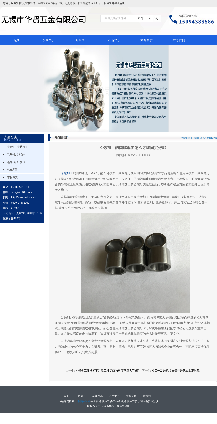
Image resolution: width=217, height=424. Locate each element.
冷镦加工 (67, 173)
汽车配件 (13, 169)
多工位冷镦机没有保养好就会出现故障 (176, 370)
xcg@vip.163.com (21, 192)
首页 (16, 40)
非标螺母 (13, 177)
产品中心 (114, 40)
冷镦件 (74, 3)
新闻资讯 (81, 40)
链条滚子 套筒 (16, 162)
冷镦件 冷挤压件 (18, 147)
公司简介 (49, 40)
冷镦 (82, 3)
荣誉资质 (146, 40)
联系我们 (179, 40)
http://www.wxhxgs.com (24, 197)
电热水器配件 (16, 154)
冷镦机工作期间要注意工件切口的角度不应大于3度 (107, 370)
